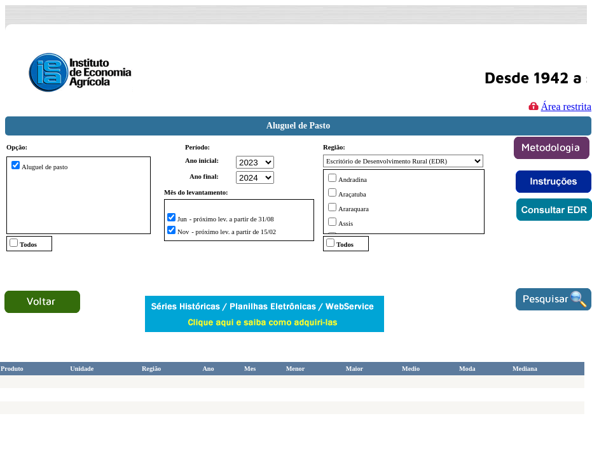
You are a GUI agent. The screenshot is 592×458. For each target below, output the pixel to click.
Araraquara (353, 208)
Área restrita (558, 106)
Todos (28, 244)
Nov (183, 231)
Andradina (352, 179)
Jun (182, 219)
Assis (345, 223)
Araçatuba (352, 194)
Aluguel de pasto (44, 166)
